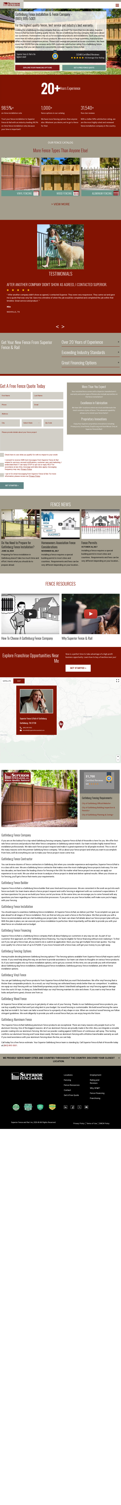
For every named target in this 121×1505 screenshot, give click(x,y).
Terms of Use (91, 1123)
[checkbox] (2, 455)
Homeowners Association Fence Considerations (58, 544)
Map (19, 681)
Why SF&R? (95, 1088)
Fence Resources (72, 1085)
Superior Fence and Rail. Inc (22, 1122)
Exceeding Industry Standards (91, 352)
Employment (95, 1075)
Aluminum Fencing (102, 193)
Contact (67, 1090)
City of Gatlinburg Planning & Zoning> (97, 815)
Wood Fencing (64, 193)
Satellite (7, 681)
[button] (61, 723)
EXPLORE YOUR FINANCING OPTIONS (37, 67)
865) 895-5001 (10, 1045)
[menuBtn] (117, 5)
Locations (68, 1075)
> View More (60, 204)
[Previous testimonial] (57, 326)
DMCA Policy (104, 1123)
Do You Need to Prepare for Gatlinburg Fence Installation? (17, 544)
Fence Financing (97, 1093)
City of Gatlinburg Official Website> (96, 803)
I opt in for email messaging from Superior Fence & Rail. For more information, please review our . (30, 475)
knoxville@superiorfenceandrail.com (34, 728)
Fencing (67, 1080)
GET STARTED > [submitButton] (12, 485)
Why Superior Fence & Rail (77, 638)
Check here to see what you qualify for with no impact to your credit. (31, 455)
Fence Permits (89, 542)
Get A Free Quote (71, 1095)
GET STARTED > (78, 668)
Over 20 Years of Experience (91, 342)
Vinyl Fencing (24, 193)
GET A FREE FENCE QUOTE (84, 67)
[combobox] (32, 423)
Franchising (95, 1098)
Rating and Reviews (94, 1081)
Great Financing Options (91, 363)
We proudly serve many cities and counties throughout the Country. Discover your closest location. (61, 1059)
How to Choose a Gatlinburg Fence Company (27, 638)
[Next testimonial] (63, 326)
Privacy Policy (26, 469)
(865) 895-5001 (25, 18)
